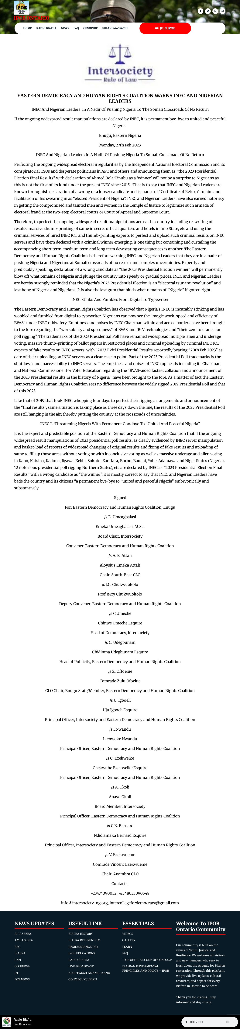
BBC (17, 947)
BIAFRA (20, 953)
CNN (18, 960)
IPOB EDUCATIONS (81, 953)
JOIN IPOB (165, 28)
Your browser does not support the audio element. (209, 1022)
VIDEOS (127, 934)
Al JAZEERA (23, 934)
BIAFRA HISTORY (80, 934)
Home (27, 28)
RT (16, 973)
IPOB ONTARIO (31, 18)
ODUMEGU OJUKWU (82, 979)
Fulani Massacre (115, 28)
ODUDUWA (22, 966)
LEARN (127, 947)
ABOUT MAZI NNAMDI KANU (89, 973)
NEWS (65, 28)
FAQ (76, 28)
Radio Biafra (46, 28)
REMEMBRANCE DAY (83, 947)
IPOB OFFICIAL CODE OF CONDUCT (147, 960)
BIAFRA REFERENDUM (84, 940)
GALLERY (128, 940)
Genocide (90, 28)
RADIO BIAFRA (78, 960)
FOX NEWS (22, 979)
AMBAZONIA (24, 940)
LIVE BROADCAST (81, 966)
